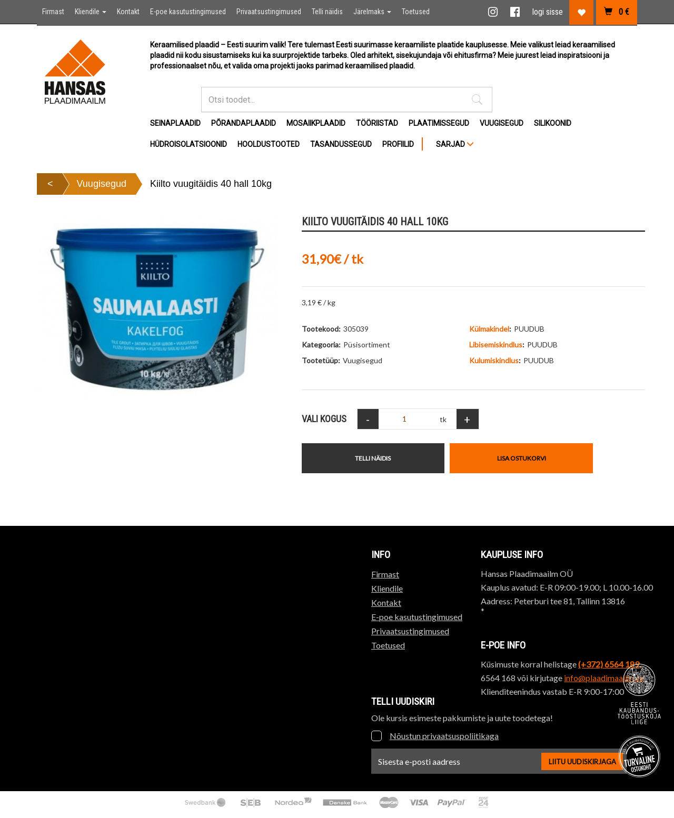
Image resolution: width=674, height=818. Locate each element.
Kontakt (128, 11)
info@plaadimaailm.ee (604, 678)
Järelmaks (372, 11)
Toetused (416, 11)
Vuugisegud (501, 123)
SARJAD (455, 144)
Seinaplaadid (175, 123)
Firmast (53, 11)
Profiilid (398, 144)
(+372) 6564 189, (609, 664)
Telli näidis (327, 11)
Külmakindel (489, 328)
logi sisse (547, 12)
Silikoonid (552, 123)
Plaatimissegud (439, 123)
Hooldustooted (268, 144)
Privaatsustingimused (268, 11)
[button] (477, 99)
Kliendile (90, 11)
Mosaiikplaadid (315, 123)
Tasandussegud (341, 144)
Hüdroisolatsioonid (188, 144)
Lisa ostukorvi (521, 458)
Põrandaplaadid (243, 123)
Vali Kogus (324, 418)
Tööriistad (377, 123)
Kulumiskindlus (494, 360)
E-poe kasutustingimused (188, 11)
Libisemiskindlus (495, 344)
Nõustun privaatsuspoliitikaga (444, 736)
